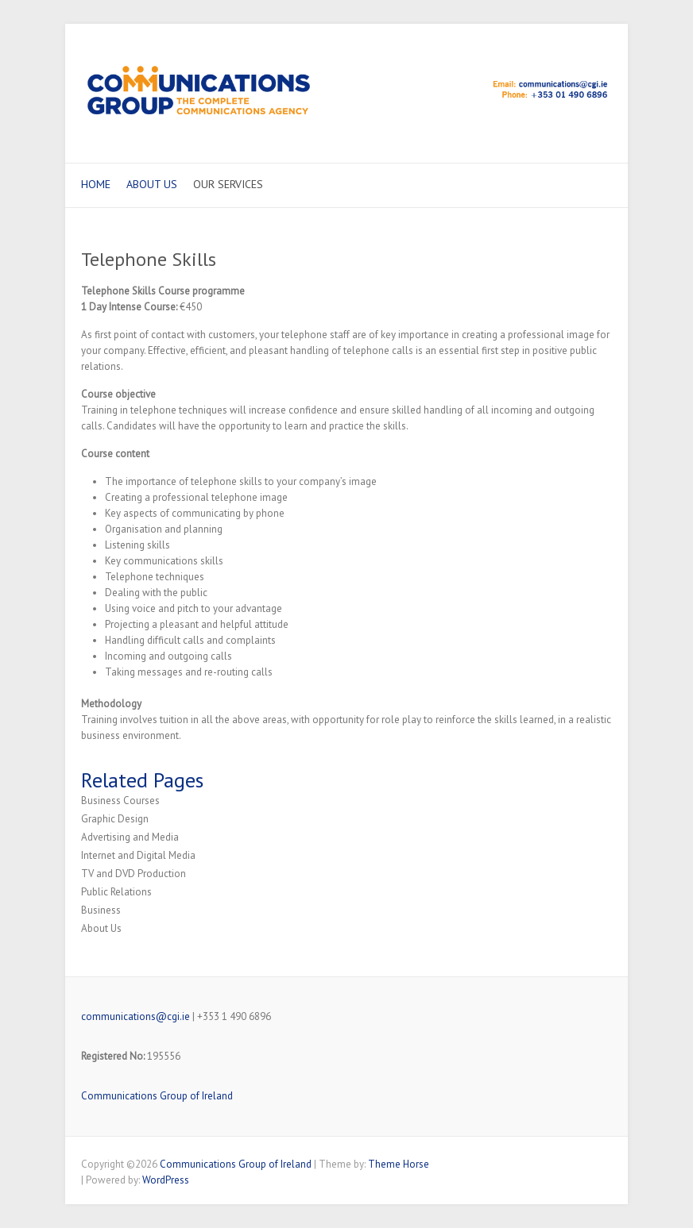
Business (101, 910)
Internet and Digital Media (138, 855)
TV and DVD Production (133, 873)
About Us (151, 184)
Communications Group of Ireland (157, 1096)
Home (95, 184)
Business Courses (120, 800)
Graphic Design (115, 819)
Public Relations (116, 892)
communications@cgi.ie (135, 1016)
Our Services (228, 184)
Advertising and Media (130, 837)
